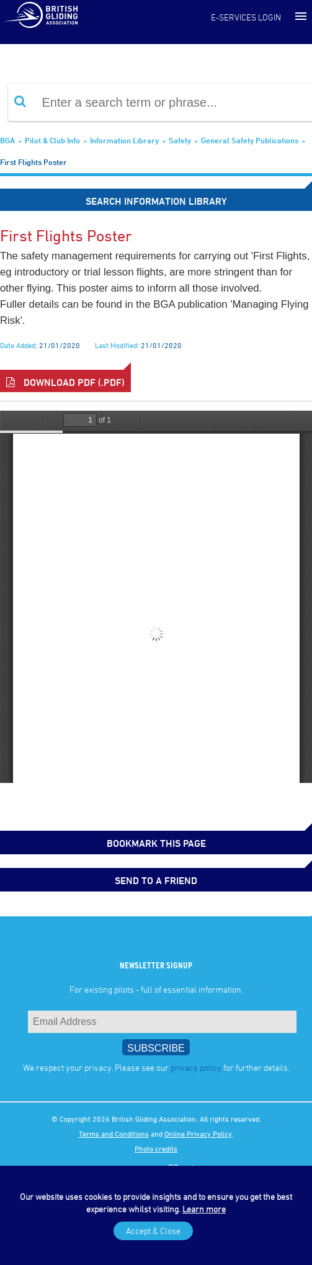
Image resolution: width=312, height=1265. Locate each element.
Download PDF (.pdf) (65, 382)
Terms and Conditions (114, 1133)
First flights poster (33, 162)
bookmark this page (156, 843)
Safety (180, 140)
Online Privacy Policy (198, 1133)
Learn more (204, 1209)
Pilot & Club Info (52, 140)
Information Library (124, 140)
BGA (7, 140)
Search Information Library (156, 201)
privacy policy (196, 1067)
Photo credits (156, 1148)
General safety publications (249, 140)
